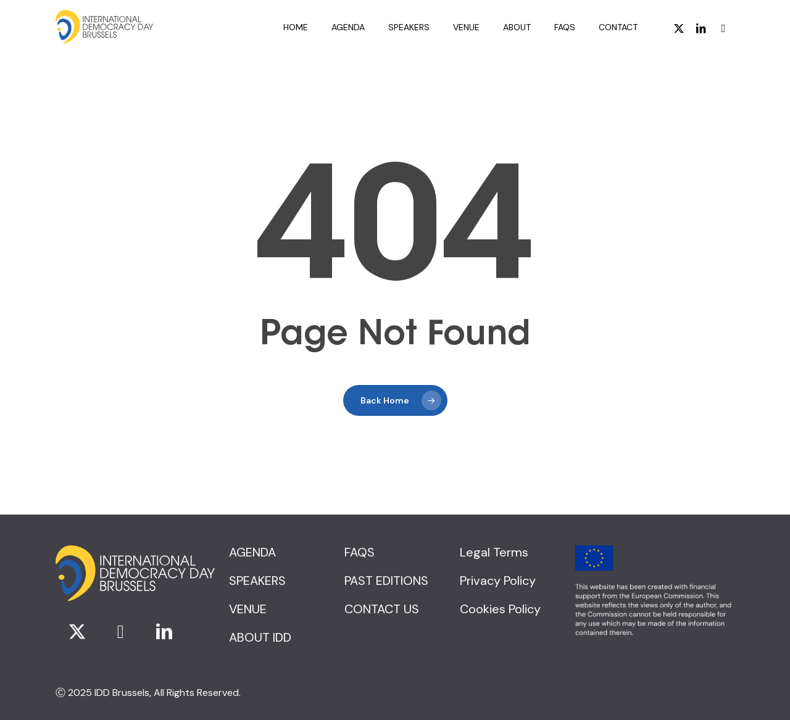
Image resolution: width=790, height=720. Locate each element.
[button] (252, 552)
